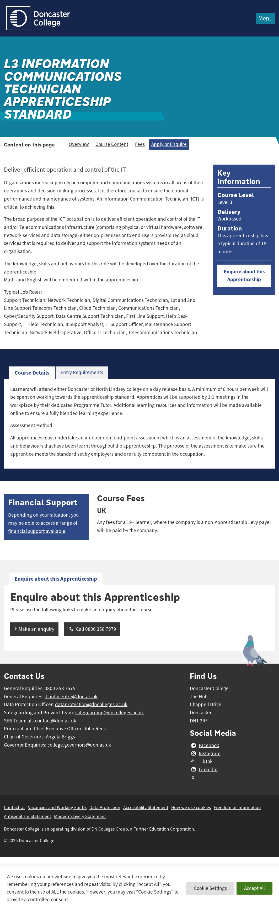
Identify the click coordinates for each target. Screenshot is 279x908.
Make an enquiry (36, 629)
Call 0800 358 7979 (92, 629)
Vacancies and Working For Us (57, 807)
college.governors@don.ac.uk (79, 745)
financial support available (36, 531)
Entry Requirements (82, 372)
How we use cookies (191, 807)
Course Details (32, 372)
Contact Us (14, 807)
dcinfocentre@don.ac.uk (71, 697)
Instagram (205, 753)
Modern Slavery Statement (80, 816)
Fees (140, 144)
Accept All (254, 888)
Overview (79, 144)
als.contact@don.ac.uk (52, 721)
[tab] (32, 372)
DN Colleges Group (110, 829)
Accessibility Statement (145, 807)
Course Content (111, 144)
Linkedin (203, 770)
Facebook (204, 745)
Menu (265, 18)
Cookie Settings (210, 888)
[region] (139, 886)
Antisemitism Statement (27, 816)
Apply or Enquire (169, 144)
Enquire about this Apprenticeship (244, 275)
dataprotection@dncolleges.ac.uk (91, 704)
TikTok (201, 762)
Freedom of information (237, 807)
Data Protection (104, 807)
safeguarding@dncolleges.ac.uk (109, 713)
